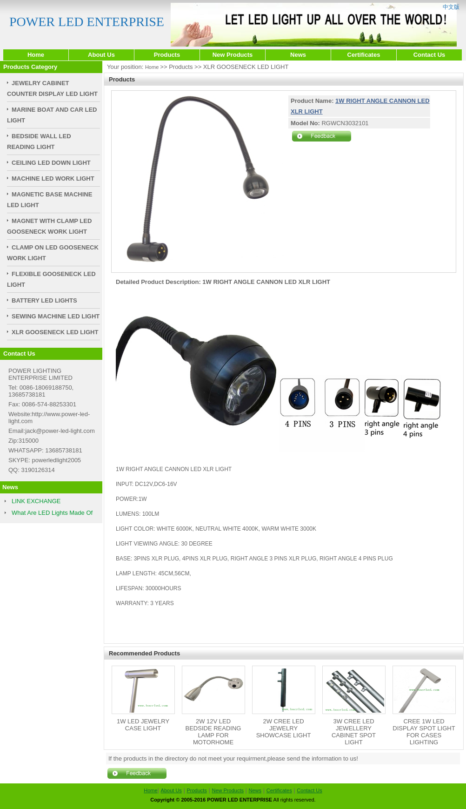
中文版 (451, 7)
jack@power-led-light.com (60, 430)
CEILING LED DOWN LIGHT (51, 162)
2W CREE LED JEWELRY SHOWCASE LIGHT (283, 728)
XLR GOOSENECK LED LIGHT (55, 332)
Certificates (363, 54)
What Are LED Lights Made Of (52, 512)
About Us (101, 54)
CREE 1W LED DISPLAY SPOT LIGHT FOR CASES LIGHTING (424, 732)
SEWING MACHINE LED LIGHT (56, 316)
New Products (233, 54)
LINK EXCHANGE (36, 501)
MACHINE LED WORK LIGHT (53, 178)
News (298, 54)
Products (167, 54)
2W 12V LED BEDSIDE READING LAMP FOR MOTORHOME (213, 732)
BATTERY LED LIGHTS (44, 300)
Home (35, 54)
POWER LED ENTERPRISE (86, 21)
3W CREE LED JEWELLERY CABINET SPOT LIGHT (354, 732)
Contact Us (429, 54)
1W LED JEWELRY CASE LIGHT (143, 725)
